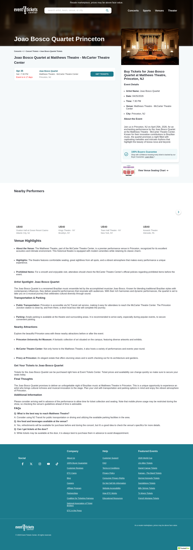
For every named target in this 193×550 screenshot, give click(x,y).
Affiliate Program (74, 488)
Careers (70, 483)
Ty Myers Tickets (145, 493)
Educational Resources (113, 498)
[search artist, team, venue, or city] (77, 10)
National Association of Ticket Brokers (79, 504)
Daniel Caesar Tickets (147, 468)
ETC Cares (72, 473)
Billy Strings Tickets (146, 488)
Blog (69, 478)
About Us (71, 458)
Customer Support (110, 458)
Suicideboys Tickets (146, 483)
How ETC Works (110, 493)
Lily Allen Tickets (145, 463)
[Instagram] (39, 464)
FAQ (104, 463)
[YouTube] (48, 464)
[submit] (107, 10)
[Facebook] (22, 464)
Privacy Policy (109, 473)
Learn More (150, 157)
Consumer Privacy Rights (114, 478)
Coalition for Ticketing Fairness (80, 498)
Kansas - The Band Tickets (149, 473)
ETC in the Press (74, 510)
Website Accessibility (112, 488)
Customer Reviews (75, 468)
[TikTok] (57, 464)
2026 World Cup (145, 458)
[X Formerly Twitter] (31, 464)
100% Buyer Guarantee (77, 463)
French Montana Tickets (148, 498)
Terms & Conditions (111, 468)
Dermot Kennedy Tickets (148, 478)
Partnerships (72, 493)
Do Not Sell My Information (114, 483)
